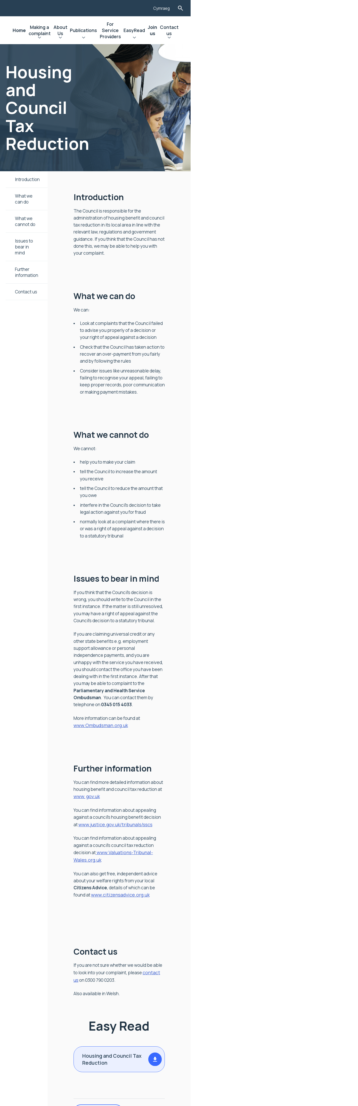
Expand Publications (180, 38)
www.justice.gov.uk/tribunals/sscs (152, 674)
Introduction (29, 179)
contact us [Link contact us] (304, 788)
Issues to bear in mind (39, 230)
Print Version (135, 924)
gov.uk (122, 653)
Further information (37, 247)
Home (81, 30)
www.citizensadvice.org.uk (234, 717)
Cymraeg (308, 8)
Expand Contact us (311, 38)
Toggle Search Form (328, 8)
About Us (150, 30)
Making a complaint (114, 30)
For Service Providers (222, 30)
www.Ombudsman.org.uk (217, 588)
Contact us (311, 30)
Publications (180, 30)
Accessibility (40, 1000)
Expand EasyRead (261, 38)
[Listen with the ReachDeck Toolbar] (287, 7)
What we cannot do (36, 213)
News (32, 982)
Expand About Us (150, 38)
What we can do (32, 196)
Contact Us (38, 1018)
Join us (286, 30)
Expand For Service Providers (222, 38)
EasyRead (262, 30)
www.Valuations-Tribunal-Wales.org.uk (157, 695)
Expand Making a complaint (114, 38)
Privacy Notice (42, 1009)
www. (320, 645)
